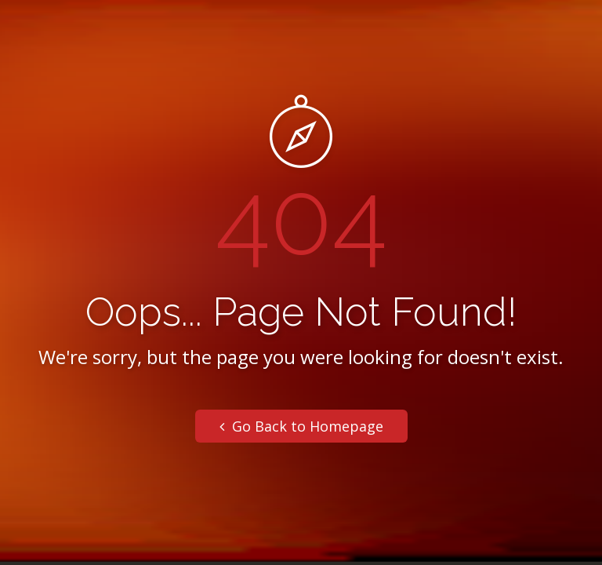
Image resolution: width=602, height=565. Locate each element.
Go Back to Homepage (301, 426)
